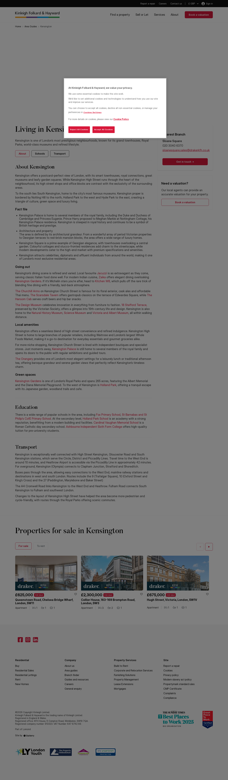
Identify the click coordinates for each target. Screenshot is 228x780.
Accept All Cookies (103, 129)
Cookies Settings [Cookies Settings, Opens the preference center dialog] (92, 112)
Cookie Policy (121, 119)
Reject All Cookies (79, 129)
